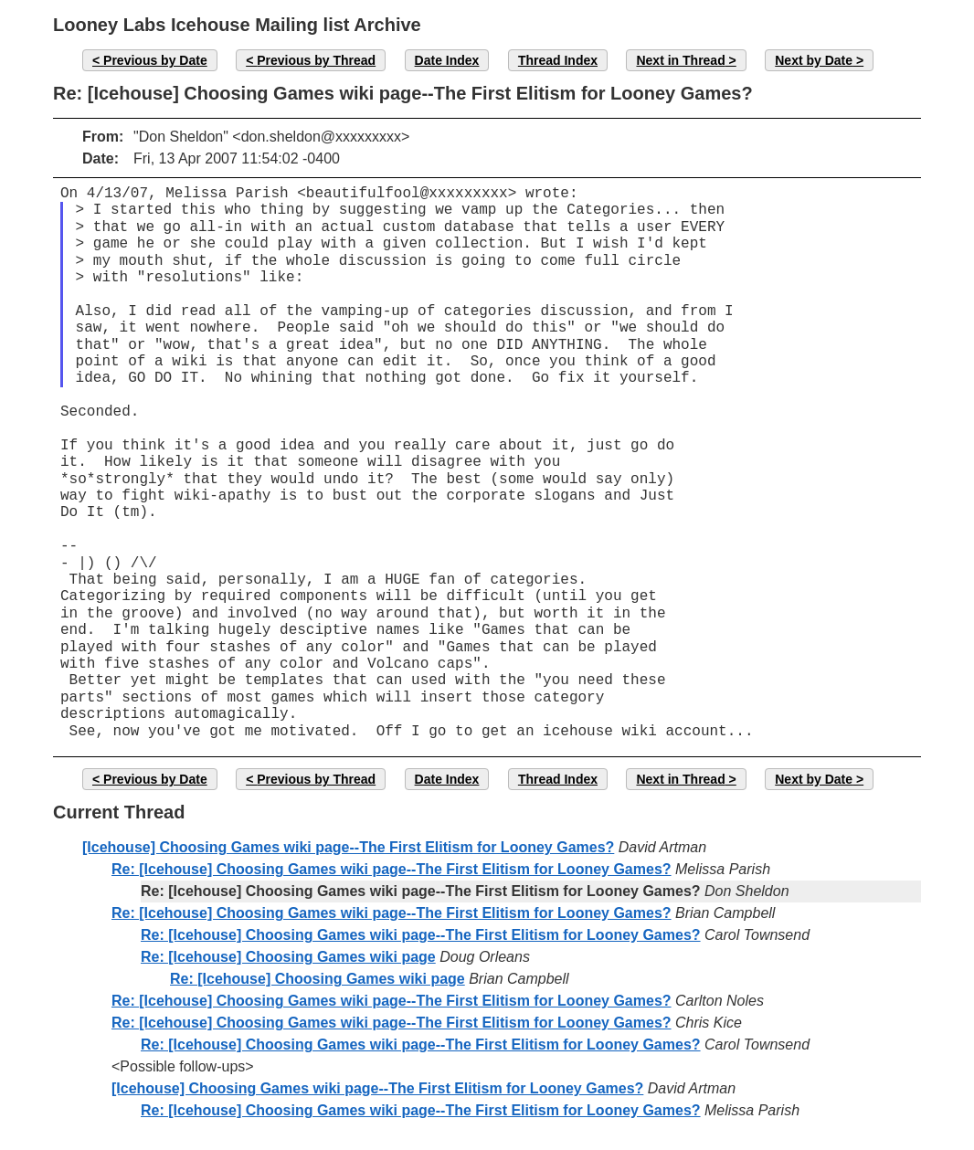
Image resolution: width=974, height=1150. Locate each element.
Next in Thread (680, 60)
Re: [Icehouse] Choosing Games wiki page (288, 957)
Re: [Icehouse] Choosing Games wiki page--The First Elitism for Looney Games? (391, 869)
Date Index (447, 60)
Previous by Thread (316, 60)
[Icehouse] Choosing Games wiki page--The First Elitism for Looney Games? (348, 847)
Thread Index (558, 60)
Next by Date (813, 60)
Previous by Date (155, 60)
